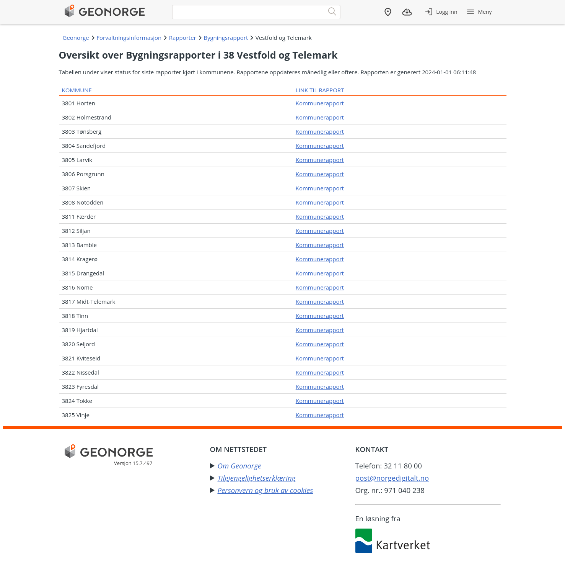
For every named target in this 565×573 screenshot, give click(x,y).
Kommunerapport (320, 103)
